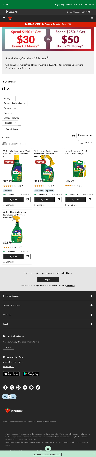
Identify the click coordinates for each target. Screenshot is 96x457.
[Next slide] (92, 4)
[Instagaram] (18, 387)
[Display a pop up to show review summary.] (22, 186)
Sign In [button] (48, 280)
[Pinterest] (31, 387)
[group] (17, 190)
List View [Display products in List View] (86, 142)
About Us (48, 314)
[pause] (7, 4)
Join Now (70, 285)
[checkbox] (8, 204)
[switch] (14, 143)
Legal (48, 324)
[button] (13, 199)
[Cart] (92, 18)
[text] (17, 186)
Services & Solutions (48, 305)
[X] (12, 387)
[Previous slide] (3, 4)
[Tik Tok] (38, 387)
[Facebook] (5, 387)
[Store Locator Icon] (6, 12)
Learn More (8, 366)
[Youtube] (25, 387)
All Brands (10, 81)
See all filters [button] (12, 129)
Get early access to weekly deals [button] (46, 454)
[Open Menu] (4, 18)
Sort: (72, 135)
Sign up (8, 347)
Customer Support (48, 296)
